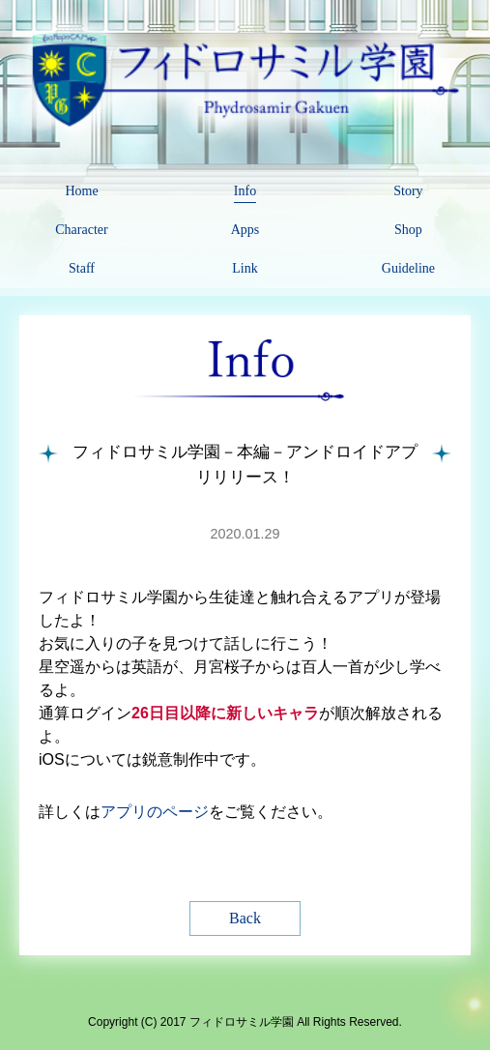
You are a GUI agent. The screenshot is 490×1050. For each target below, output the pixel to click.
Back (245, 918)
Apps (245, 229)
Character (81, 229)
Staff (82, 268)
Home (81, 191)
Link (244, 268)
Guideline (408, 268)
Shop (408, 229)
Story (407, 191)
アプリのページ (155, 811)
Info (245, 191)
